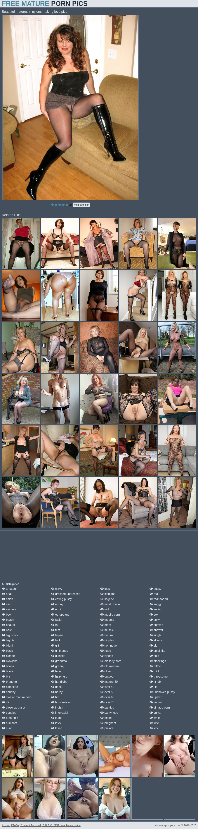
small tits (157, 650)
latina (56, 728)
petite (106, 717)
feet (55, 630)
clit (6, 702)
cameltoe (10, 686)
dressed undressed (65, 593)
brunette (9, 681)
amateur (9, 588)
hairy (56, 671)
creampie (10, 717)
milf (104, 609)
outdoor (107, 676)
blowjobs (10, 661)
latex (56, 723)
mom (105, 624)
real (154, 593)
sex (154, 614)
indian (57, 707)
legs (105, 588)
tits (153, 686)
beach (8, 619)
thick (155, 671)
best (7, 630)
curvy (56, 588)
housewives (61, 702)
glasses (58, 655)
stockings (158, 661)
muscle (107, 630)
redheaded (159, 599)
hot (55, 697)
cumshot (9, 723)
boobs (8, 666)
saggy (155, 604)
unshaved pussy (162, 692)
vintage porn (160, 707)
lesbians (107, 593)
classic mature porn (17, 697)
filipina (57, 635)
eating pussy (61, 599)
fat (54, 624)
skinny (156, 640)
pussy (155, 588)
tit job (155, 681)
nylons (106, 655)
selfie (155, 609)
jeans (56, 717)
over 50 (107, 692)
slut (154, 645)
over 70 (107, 702)
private (106, 728)
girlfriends (59, 650)
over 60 (107, 697)
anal (7, 593)
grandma (59, 661)
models (107, 619)
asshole (9, 609)
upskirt (156, 697)
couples (9, 712)
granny (57, 666)
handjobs (59, 681)
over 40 (107, 686)
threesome (159, 676)
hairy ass (59, 676)
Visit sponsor (81, 204)
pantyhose (109, 712)
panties (107, 707)
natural (106, 635)
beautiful (9, 624)
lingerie (107, 599)
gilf (55, 645)
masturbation (110, 604)
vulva (155, 712)
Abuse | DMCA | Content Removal (21, 825)
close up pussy (13, 707)
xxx (154, 728)
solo (154, 655)
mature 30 (109, 681)
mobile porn (110, 614)
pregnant (108, 723)
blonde (8, 655)
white (155, 717)
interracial (59, 712)
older (105, 671)
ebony (57, 604)
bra (6, 676)
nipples (107, 640)
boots (7, 671)
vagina (156, 702)
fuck (56, 640)
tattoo (155, 666)
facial (56, 619)
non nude (108, 645)
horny (56, 692)
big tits (8, 640)
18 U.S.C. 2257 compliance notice (61, 825)
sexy (155, 619)
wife (154, 723)
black (7, 650)
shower (156, 630)
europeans (60, 614)
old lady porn (110, 661)
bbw (6, 614)
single (155, 635)
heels (56, 686)
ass (6, 604)
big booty (10, 635)
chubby (8, 692)
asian (7, 599)
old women (109, 666)
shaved (156, 624)
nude (105, 650)
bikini (7, 645)
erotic (56, 609)
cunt (7, 728)
